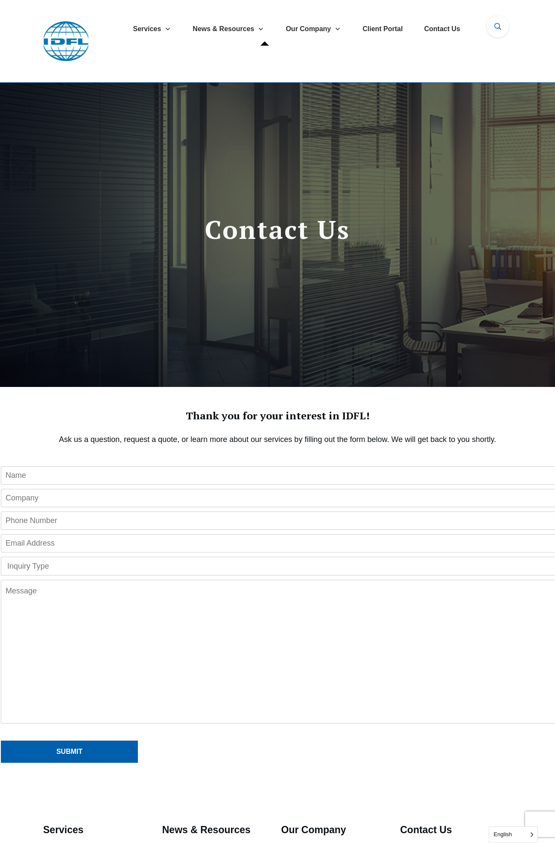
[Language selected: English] (513, 834)
